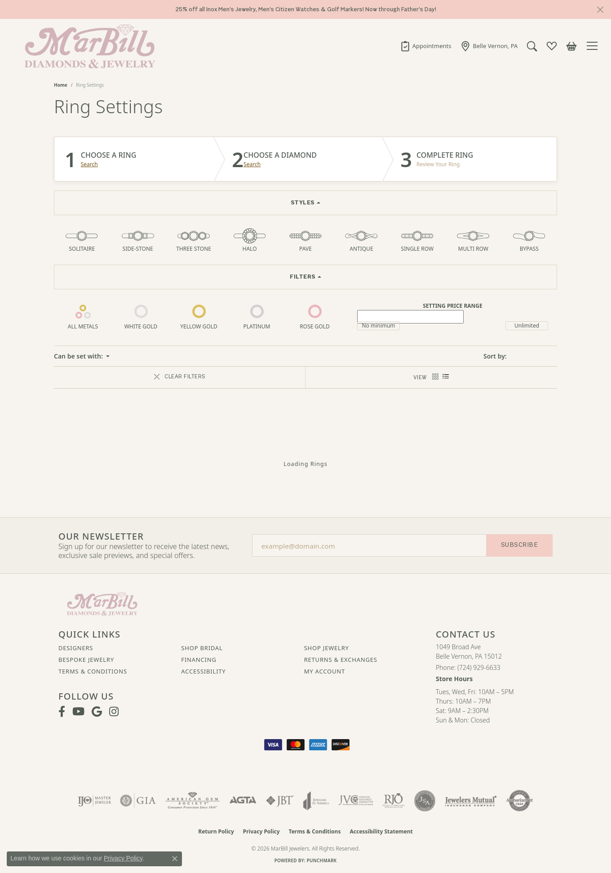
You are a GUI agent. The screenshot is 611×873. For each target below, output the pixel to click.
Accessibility (203, 671)
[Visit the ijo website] (94, 800)
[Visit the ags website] (192, 800)
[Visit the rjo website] (393, 800)
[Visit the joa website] (316, 800)
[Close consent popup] (174, 858)
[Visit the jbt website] (280, 800)
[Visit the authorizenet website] (520, 800)
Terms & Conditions (92, 671)
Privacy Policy (261, 831)
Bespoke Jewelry (86, 659)
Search (89, 164)
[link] (425, 46)
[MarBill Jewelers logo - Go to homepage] (87, 45)
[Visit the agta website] (243, 800)
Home (60, 85)
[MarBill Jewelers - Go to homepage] (102, 603)
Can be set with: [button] (79, 356)
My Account (324, 671)
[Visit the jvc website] (355, 800)
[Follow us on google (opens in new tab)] (97, 711)
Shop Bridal (201, 648)
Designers (75, 648)
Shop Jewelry (326, 648)
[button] (531, 46)
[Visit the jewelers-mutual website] (470, 800)
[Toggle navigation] (593, 46)
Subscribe (519, 545)
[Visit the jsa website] (425, 800)
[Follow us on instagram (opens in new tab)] (114, 711)
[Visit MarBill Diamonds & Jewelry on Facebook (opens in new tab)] (61, 711)
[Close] (600, 9)
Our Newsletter (101, 536)
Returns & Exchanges (340, 659)
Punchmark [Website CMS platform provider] (322, 860)
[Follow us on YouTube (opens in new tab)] (78, 711)
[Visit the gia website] (138, 800)
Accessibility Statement (381, 831)
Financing (198, 659)
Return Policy (216, 831)
